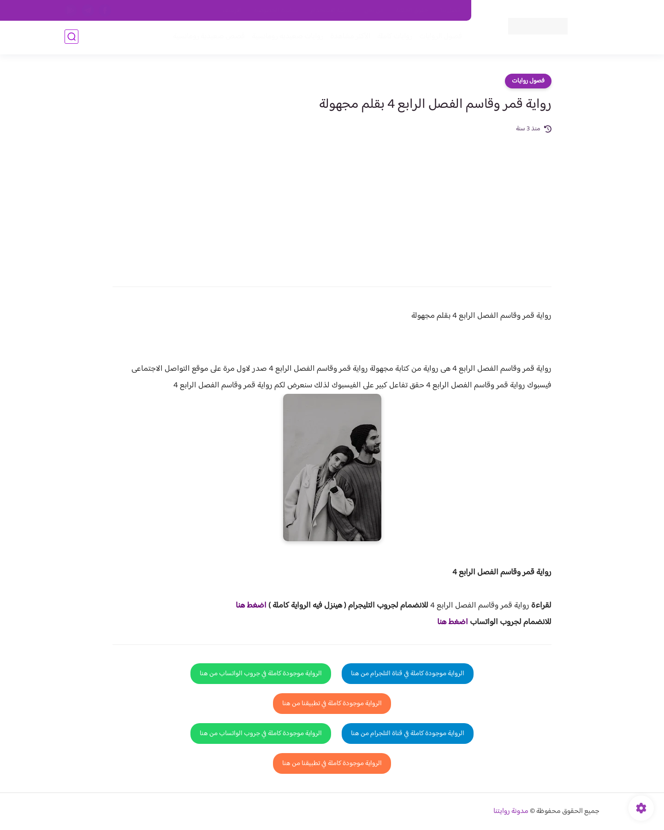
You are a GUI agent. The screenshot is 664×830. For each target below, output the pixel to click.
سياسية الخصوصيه (276, 10)
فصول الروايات (439, 37)
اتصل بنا (450, 10)
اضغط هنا (251, 606)
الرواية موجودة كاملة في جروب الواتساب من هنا (261, 673)
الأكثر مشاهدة (349, 37)
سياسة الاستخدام (331, 10)
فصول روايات (528, 81)
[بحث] (71, 37)
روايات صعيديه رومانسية (286, 37)
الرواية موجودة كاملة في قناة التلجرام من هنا (407, 673)
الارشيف (232, 10)
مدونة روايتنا (510, 811)
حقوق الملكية (412, 10)
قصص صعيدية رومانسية (208, 37)
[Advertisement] (332, 203)
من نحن (374, 10)
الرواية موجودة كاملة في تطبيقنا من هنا (332, 703)
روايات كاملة (393, 37)
